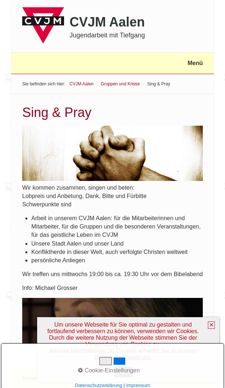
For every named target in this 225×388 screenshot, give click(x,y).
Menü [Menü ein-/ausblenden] (195, 63)
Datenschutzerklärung (122, 357)
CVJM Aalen (107, 22)
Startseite (31, 378)
